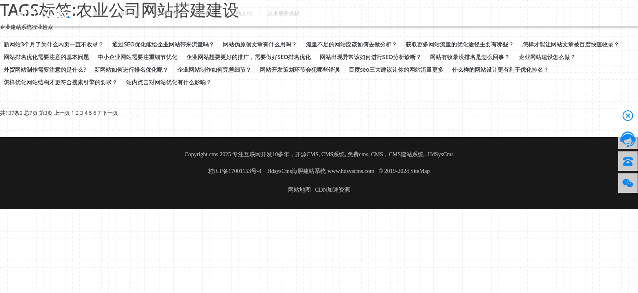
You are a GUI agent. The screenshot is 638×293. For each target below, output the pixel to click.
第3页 (45, 112)
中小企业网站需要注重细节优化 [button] (137, 57)
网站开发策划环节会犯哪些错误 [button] (300, 69)
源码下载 (120, 12)
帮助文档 (219, 12)
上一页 (62, 112)
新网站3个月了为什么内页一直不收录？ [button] (54, 44)
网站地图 (299, 190)
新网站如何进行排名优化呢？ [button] (131, 69)
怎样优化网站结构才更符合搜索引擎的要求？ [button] (61, 82)
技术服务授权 (257, 12)
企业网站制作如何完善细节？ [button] (214, 69)
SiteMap (420, 171)
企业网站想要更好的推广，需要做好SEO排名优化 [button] (248, 57)
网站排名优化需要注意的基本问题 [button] (46, 57)
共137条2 (11, 112)
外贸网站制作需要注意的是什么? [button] (45, 69)
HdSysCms (441, 154)
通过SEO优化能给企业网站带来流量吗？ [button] (163, 44)
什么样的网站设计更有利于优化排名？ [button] (500, 69)
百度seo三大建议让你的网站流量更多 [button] (396, 69)
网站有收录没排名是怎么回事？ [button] (470, 57)
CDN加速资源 (332, 190)
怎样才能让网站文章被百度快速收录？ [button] (570, 44)
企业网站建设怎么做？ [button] (547, 57)
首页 (94, 12)
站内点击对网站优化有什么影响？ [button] (169, 82)
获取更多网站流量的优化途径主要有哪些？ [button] (460, 44)
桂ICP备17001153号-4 (235, 171)
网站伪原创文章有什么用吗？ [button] (260, 44)
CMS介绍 (153, 12)
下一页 (110, 112)
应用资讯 (186, 12)
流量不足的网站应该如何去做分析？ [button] (351, 44)
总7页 (30, 112)
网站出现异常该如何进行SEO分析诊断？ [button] (371, 57)
